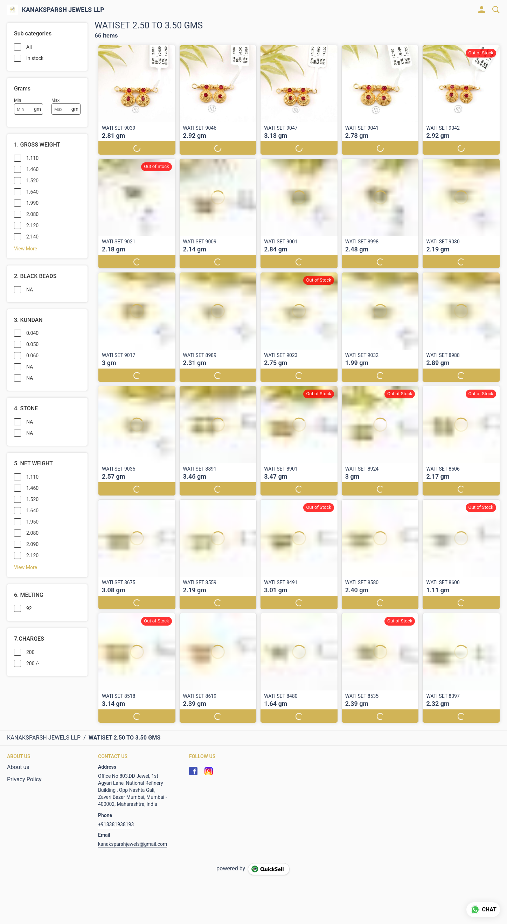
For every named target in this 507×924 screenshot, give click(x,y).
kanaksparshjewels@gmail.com (132, 844)
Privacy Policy (24, 779)
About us (18, 767)
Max (55, 100)
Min (17, 100)
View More (25, 248)
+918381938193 (116, 824)
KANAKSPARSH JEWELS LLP (63, 9)
